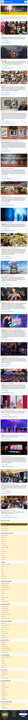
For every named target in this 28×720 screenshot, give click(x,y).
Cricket (2, 566)
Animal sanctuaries (4, 601)
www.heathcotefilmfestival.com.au (8, 230)
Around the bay (4, 606)
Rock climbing (4, 557)
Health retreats (4, 707)
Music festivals (4, 665)
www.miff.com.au (5, 366)
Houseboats (3, 690)
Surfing (2, 572)
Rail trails (3, 555)
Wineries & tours (4, 646)
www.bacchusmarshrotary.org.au (8, 123)
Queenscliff (7, 414)
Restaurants (3, 642)
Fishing (2, 543)
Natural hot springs (5, 703)
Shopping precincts (5, 674)
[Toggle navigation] (25, 2)
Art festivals (3, 524)
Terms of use (14, 716)
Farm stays (3, 682)
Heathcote (7, 228)
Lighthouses (3, 631)
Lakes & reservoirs (4, 589)
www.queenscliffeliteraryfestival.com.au (9, 416)
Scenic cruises (4, 541)
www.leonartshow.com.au (6, 258)
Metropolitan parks (5, 585)
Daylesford (7, 203)
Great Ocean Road (4, 612)
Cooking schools (4, 652)
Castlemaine (7, 92)
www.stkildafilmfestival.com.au (7, 466)
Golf (2, 568)
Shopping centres (4, 672)
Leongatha (7, 256)
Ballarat (6, 149)
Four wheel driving (4, 547)
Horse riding (3, 551)
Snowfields (3, 693)
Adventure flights (4, 535)
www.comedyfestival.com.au (7, 339)
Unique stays (3, 684)
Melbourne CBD (8, 364)
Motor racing (3, 578)
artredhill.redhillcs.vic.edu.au (7, 67)
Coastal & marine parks (5, 587)
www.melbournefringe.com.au (7, 311)
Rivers (2, 591)
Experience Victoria (7, 4)
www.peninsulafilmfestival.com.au (8, 392)
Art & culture (14, 4)
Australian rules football (5, 564)
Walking (2, 553)
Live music (3, 663)
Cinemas (3, 661)
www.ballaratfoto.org (5, 151)
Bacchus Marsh (8, 121)
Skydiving (3, 539)
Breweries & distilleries (5, 648)
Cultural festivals (4, 530)
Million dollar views (4, 686)
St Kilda (6, 464)
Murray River (3, 616)
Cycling (2, 549)
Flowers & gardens (4, 597)
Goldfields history (4, 608)
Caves (2, 595)
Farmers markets (4, 678)
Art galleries (3, 522)
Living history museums (5, 625)
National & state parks (5, 583)
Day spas (3, 705)
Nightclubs (3, 667)
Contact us (14, 715)
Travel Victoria (7, 1)
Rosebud (6, 390)
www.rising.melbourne (6, 438)
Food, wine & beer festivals (6, 650)
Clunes (6, 176)
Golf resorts (3, 688)
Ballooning (3, 537)
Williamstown (7, 491)
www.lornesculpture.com (6, 284)
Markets (2, 676)
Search (23, 716)
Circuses (2, 659)
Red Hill (6, 66)
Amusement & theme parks (6, 657)
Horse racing (3, 576)
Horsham (6, 40)
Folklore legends (4, 637)
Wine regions (3, 644)
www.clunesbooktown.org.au (7, 178)
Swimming (3, 574)
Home (2, 4)
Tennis (2, 570)
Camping (3, 697)
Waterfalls (3, 593)
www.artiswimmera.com (6, 42)
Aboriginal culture (4, 528)
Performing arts (4, 526)
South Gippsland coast (5, 618)
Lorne (6, 282)
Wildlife (2, 599)
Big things (3, 635)
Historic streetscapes (5, 629)
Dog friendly (3, 699)
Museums (3, 623)
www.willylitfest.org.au (6, 493)
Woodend (7, 515)
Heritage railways (4, 633)
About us (14, 713)
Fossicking (3, 559)
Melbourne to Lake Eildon (6, 614)
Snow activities (4, 545)
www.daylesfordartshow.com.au (7, 205)
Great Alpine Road (4, 610)
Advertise (14, 712)
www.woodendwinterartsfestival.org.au (9, 517)
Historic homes (4, 627)
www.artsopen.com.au (6, 94)
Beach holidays (4, 695)
